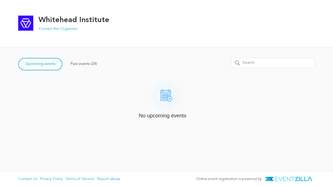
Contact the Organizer (58, 29)
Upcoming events (40, 64)
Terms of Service (79, 179)
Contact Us (27, 179)
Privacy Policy (51, 179)
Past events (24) (84, 64)
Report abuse (108, 179)
